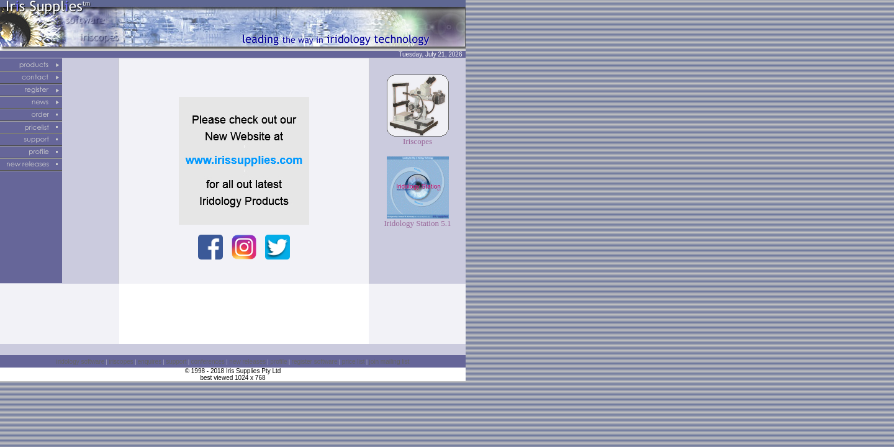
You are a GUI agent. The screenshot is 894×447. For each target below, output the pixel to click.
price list (352, 361)
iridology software (80, 361)
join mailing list (389, 361)
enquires (149, 361)
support (176, 361)
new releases (247, 361)
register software (315, 361)
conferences (208, 361)
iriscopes (121, 361)
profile (278, 361)
